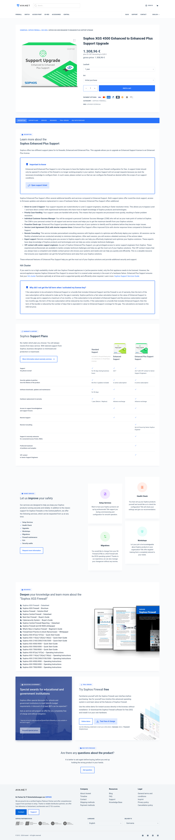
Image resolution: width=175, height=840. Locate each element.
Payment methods (87, 805)
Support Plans (33, 120)
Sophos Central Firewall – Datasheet (37, 614)
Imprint (141, 799)
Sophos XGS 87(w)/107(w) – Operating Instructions (43, 652)
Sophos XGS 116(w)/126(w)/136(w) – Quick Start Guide (45, 638)
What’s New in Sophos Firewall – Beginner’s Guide (42, 629)
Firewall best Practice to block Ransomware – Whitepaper (45, 632)
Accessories (56, 14)
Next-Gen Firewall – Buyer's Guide (36, 617)
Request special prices (30, 730)
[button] (155, 15)
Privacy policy (143, 802)
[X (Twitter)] (142, 835)
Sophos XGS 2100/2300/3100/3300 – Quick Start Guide (45, 641)
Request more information (31, 550)
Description (21, 120)
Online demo (85, 721)
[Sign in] (149, 5)
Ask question (87, 770)
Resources (53, 120)
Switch (27, 14)
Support (135, 14)
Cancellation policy (145, 805)
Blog (127, 14)
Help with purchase (78, 120)
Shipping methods (87, 802)
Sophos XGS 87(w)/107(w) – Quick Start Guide (41, 635)
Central (66, 14)
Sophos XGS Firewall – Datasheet (36, 605)
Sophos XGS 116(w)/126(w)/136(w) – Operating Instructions (47, 655)
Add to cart (127, 88)
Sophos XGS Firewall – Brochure (35, 608)
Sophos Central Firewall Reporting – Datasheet (41, 623)
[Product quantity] (90, 88)
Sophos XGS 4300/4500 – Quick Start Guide (40, 644)
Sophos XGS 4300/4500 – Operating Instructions (42, 661)
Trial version (64, 120)
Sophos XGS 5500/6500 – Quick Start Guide (40, 647)
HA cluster (31, 276)
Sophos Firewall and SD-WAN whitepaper (39, 626)
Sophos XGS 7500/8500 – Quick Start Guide (40, 649)
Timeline (83, 796)
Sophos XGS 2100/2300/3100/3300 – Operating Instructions (47, 658)
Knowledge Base (115, 802)
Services (44, 120)
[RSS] (157, 835)
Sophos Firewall (99, 101)
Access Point (37, 14)
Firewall (19, 14)
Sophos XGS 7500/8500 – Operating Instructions (42, 667)
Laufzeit (86, 64)
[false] (142, 823)
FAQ (110, 796)
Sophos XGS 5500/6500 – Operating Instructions (42, 664)
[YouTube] (147, 835)
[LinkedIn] (152, 835)
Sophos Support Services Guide (126, 276)
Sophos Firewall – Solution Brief (35, 611)
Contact (143, 14)
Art (84, 75)
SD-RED (46, 14)
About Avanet (85, 793)
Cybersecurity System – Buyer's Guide (38, 620)
